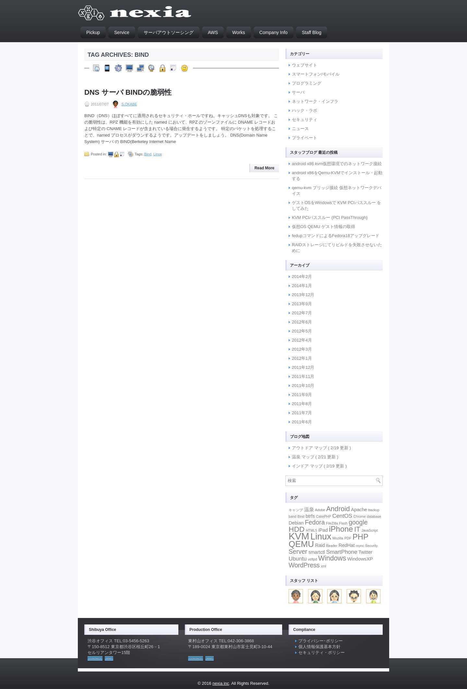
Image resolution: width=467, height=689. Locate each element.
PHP (360, 536)
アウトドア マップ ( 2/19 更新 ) (321, 447)
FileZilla (332, 523)
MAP (109, 658)
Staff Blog (311, 32)
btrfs (310, 516)
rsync (360, 546)
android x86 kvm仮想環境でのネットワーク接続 (337, 163)
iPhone (341, 529)
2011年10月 (303, 385)
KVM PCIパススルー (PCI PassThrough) (329, 217)
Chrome (359, 516)
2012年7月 (302, 312)
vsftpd (312, 559)
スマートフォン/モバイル (316, 74)
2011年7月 (302, 412)
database (374, 516)
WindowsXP (360, 559)
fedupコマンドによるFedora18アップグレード (335, 235)
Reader (331, 546)
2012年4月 (302, 340)
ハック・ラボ (304, 110)
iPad (323, 530)
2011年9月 (302, 394)
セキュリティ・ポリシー (321, 652)
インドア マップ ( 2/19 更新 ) (319, 466)
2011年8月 (302, 403)
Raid (320, 545)
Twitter (365, 552)
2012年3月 (302, 349)
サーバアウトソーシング (169, 32)
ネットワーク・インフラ (315, 101)
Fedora (315, 522)
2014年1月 (302, 285)
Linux (157, 154)
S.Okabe (129, 104)
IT (357, 529)
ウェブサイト (304, 65)
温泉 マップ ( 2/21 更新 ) (315, 456)
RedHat (347, 545)
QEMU (301, 544)
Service (121, 32)
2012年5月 (302, 331)
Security (371, 546)
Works (238, 32)
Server (298, 551)
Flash (343, 523)
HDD (297, 529)
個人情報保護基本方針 (319, 646)
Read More (264, 168)
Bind (147, 154)
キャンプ (296, 510)
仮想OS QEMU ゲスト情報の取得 (323, 226)
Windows (332, 558)
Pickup (93, 32)
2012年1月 (302, 358)
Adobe (320, 510)
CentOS (342, 516)
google (358, 522)
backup (373, 510)
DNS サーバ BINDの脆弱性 (128, 92)
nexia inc (220, 683)
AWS (213, 32)
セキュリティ (304, 119)
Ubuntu (298, 558)
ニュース (300, 128)
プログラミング (306, 83)
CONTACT (95, 658)
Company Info (273, 32)
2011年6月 (302, 421)
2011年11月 (303, 376)
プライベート (304, 137)
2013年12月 (303, 294)
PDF (347, 538)
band (292, 516)
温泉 (309, 509)
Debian (296, 523)
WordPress (304, 565)
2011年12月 (303, 367)
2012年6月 (302, 322)
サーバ (298, 92)
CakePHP (323, 516)
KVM (299, 536)
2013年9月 (302, 303)
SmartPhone (341, 552)
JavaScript (370, 530)
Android (338, 509)
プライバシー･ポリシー (320, 640)
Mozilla (337, 538)
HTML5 (311, 530)
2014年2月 (302, 276)
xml (323, 566)
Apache (359, 509)
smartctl (316, 552)
